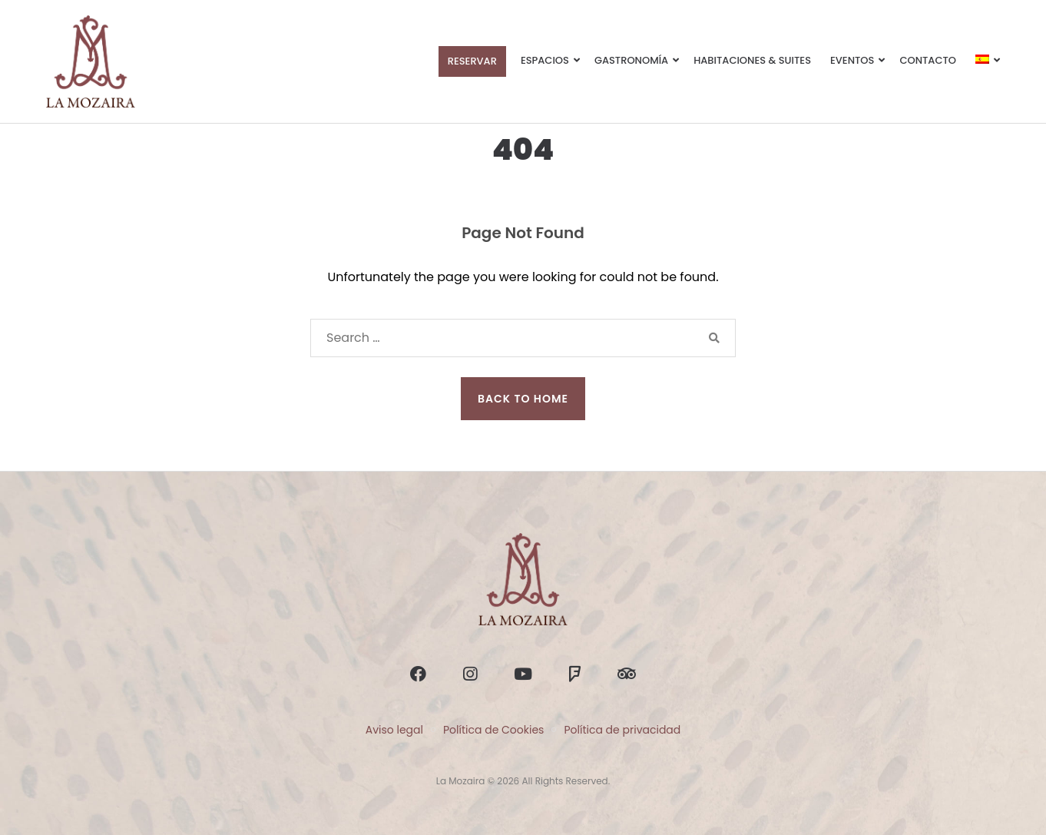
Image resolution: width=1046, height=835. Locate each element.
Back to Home (523, 398)
